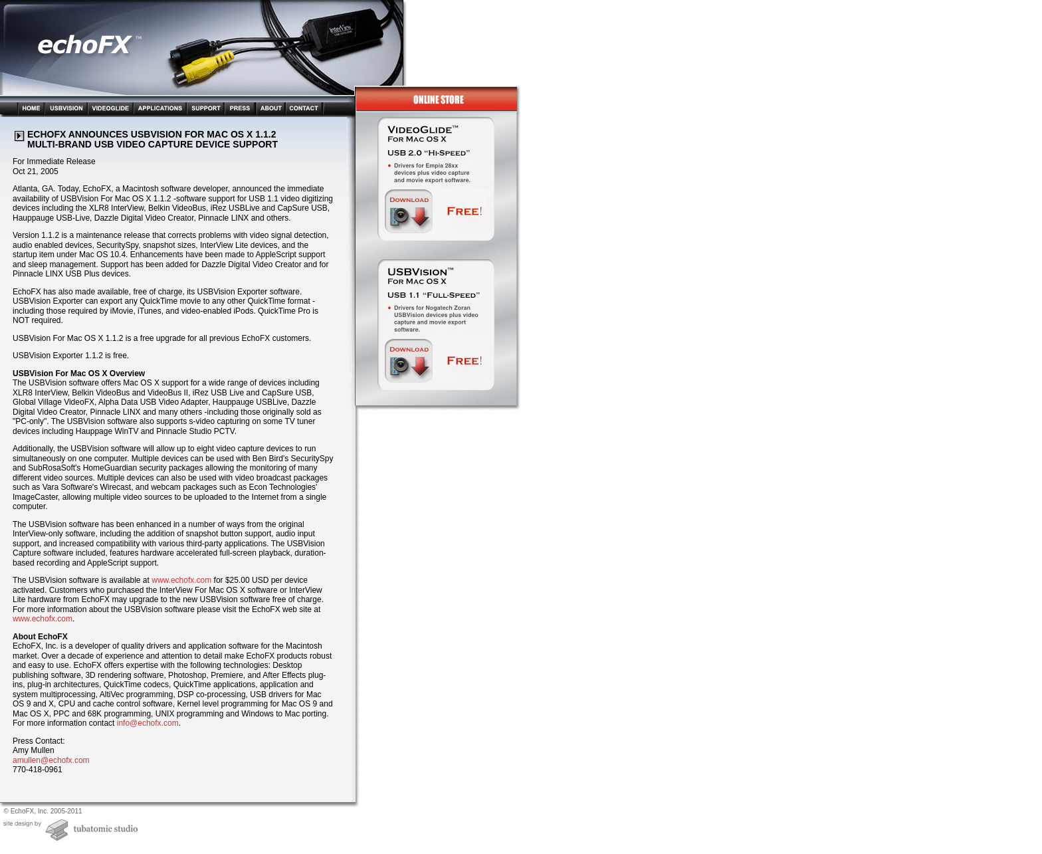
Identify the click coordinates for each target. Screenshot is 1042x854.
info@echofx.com (148, 723)
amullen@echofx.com (51, 760)
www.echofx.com (181, 580)
